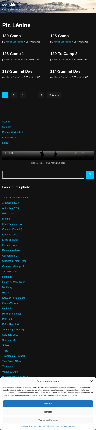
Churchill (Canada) (12, 229)
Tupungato (8, 367)
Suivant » (54, 95)
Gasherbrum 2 (9, 256)
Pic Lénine (7, 309)
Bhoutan (6, 219)
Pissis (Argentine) (11, 314)
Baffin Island (8, 213)
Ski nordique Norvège (13, 330)
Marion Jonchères (14, 42)
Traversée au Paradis (13, 356)
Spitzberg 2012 (10, 335)
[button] (91, 381)
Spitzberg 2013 (10, 340)
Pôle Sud (7, 319)
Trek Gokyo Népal (11, 361)
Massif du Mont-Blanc (13, 282)
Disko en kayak (10, 240)
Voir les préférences (48, 420)
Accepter (48, 403)
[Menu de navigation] (90, 6)
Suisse (5, 346)
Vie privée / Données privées (50, 426)
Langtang (7, 277)
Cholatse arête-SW (12, 224)
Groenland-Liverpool (13, 266)
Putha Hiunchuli (10, 324)
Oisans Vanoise (10, 303)
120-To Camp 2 (64, 53)
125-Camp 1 (61, 36)
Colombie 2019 (10, 235)
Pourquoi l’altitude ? (12, 132)
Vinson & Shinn (10, 372)
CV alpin (6, 127)
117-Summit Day (17, 71)
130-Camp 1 (13, 36)
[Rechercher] (90, 175)
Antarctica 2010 (10, 208)
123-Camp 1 (13, 53)
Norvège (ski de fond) (13, 298)
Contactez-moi (69, 426)
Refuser (48, 412)
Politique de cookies (29, 426)
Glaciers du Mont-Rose (14, 261)
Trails (5, 351)
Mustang (6, 293)
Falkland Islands (10, 245)
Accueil (6, 122)
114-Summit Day (65, 71)
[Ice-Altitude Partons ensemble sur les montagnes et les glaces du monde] (29, 6)
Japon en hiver (10, 272)
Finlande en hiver (11, 250)
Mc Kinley (7, 287)
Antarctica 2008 (10, 203)
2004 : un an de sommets (15, 197)
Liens (5, 143)
